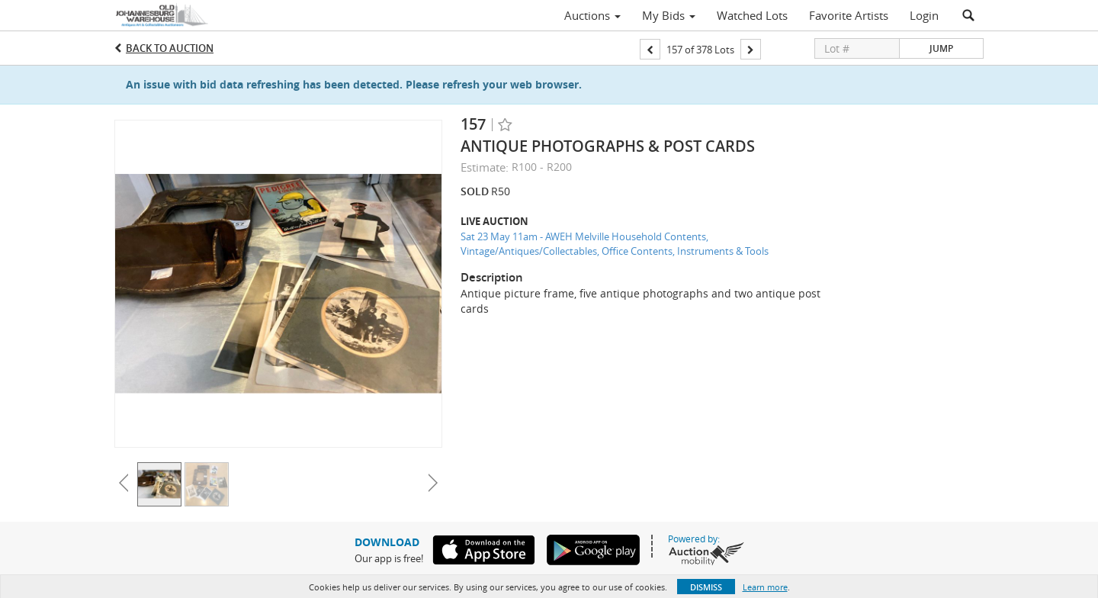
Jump (941, 48)
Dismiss (706, 587)
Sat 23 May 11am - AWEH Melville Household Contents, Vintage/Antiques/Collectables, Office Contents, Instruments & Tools (615, 244)
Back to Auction (170, 48)
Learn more (765, 587)
